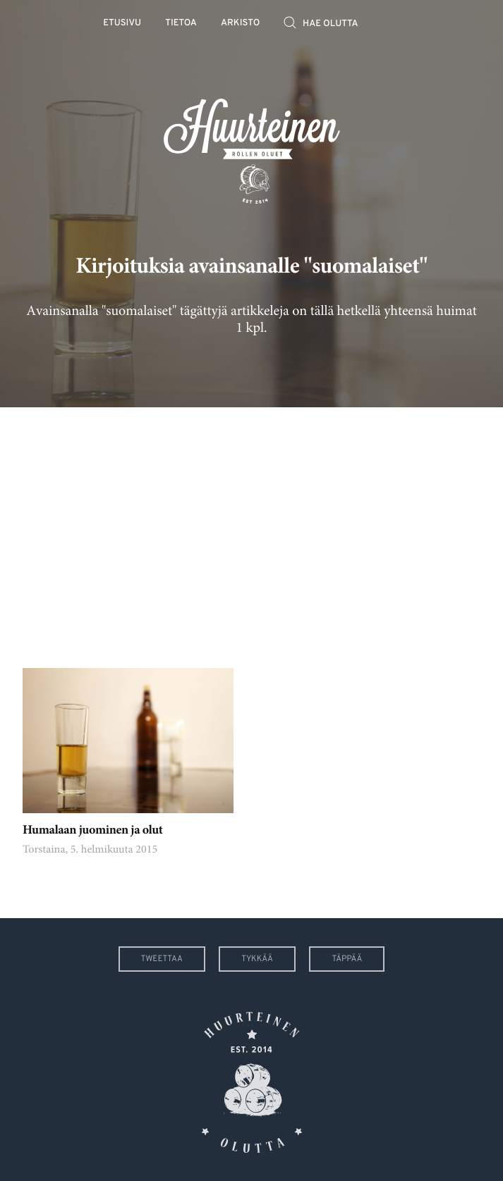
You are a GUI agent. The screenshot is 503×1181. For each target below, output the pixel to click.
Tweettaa (162, 959)
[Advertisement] (251, 527)
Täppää (347, 959)
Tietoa (181, 23)
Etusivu (122, 23)
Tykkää (257, 959)
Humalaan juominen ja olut (93, 830)
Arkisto (240, 23)
